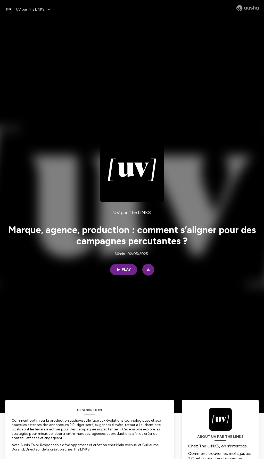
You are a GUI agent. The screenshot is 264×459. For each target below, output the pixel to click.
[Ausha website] (247, 8)
